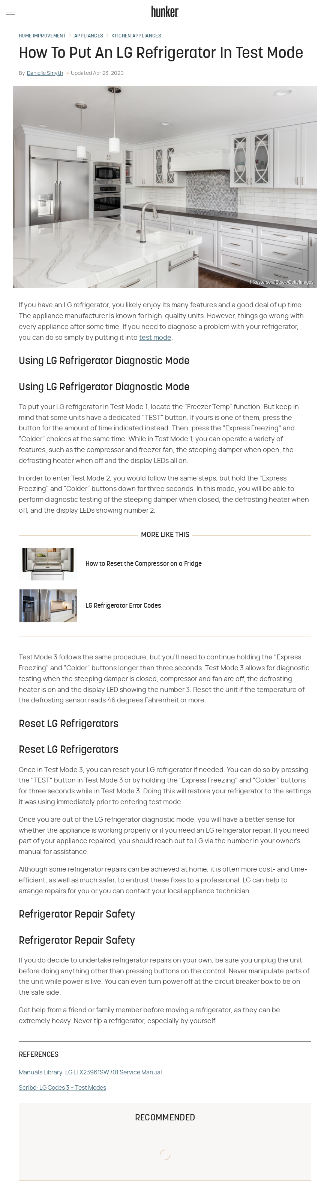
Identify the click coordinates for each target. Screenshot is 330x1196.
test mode (155, 338)
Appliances (88, 36)
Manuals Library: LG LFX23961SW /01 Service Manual (90, 1073)
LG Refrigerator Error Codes (123, 606)
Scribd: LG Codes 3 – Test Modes (62, 1088)
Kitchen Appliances (136, 36)
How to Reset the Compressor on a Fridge (144, 564)
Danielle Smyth (45, 73)
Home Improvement (42, 36)
